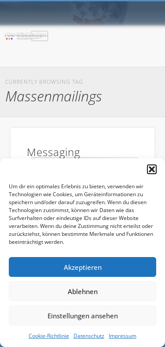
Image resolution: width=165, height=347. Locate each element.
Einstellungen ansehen (83, 315)
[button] (151, 169)
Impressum (122, 336)
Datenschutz (88, 336)
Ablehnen (83, 291)
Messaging (53, 152)
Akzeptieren (83, 267)
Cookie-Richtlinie (49, 336)
